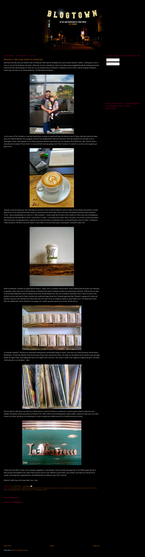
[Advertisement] (123, 84)
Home (52, 546)
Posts (109, 60)
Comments (111, 64)
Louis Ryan (78, 488)
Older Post (96, 546)
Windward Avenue (40, 489)
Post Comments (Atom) (20, 550)
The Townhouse (14, 489)
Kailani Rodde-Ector (65, 488)
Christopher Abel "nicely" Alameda (36, 488)
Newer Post (7, 546)
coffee (53, 488)
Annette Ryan (15, 488)
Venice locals (26, 489)
